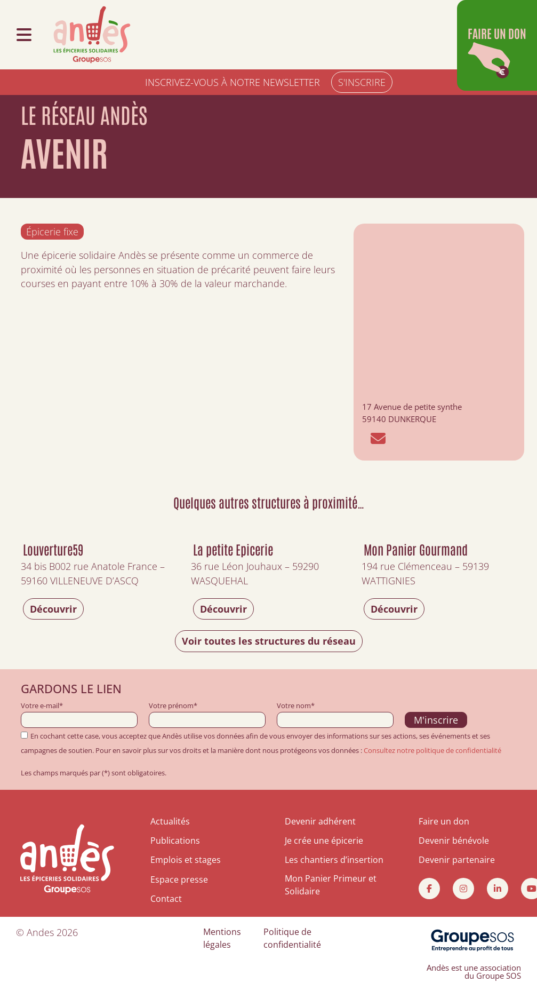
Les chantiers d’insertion (334, 860)
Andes (40, 932)
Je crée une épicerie (324, 840)
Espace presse (179, 879)
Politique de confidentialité (292, 938)
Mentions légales (222, 938)
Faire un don (444, 821)
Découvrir (53, 608)
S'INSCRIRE (362, 82)
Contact (166, 899)
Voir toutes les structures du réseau (269, 641)
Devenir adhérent (320, 821)
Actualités (170, 821)
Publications (175, 840)
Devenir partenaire (457, 860)
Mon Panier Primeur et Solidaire (330, 885)
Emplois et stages (185, 860)
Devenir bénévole (454, 840)
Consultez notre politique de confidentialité (432, 750)
